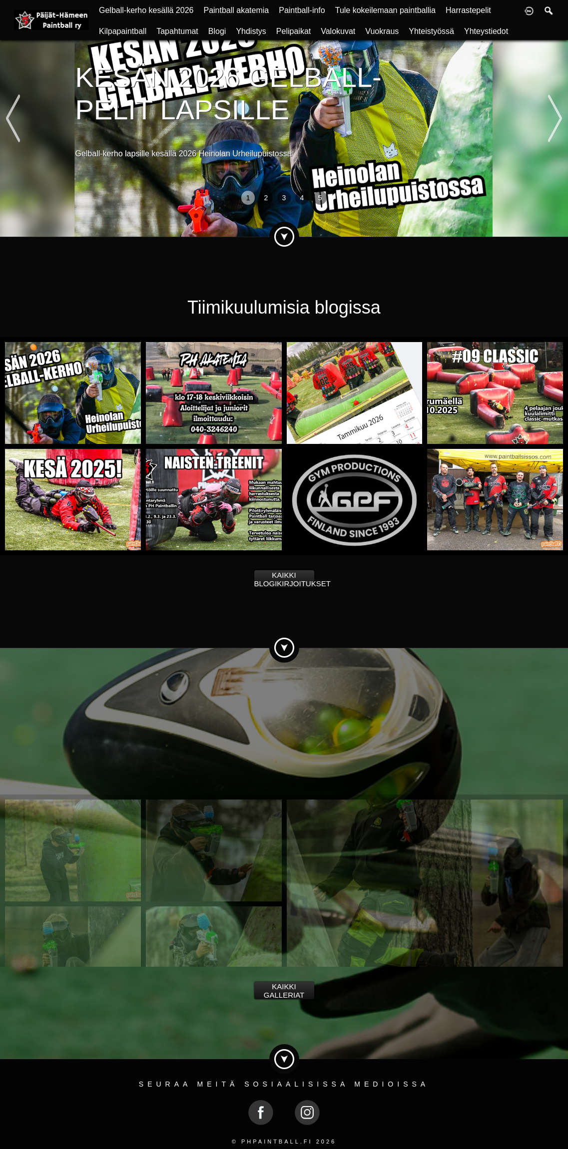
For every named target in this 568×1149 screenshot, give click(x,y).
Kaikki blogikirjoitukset (284, 579)
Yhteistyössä (431, 31)
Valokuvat (338, 31)
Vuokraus (382, 31)
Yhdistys (251, 31)
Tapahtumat (177, 31)
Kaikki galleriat (284, 990)
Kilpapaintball (122, 31)
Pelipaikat (293, 31)
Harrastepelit (468, 10)
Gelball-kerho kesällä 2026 (146, 10)
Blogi (217, 31)
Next (555, 97)
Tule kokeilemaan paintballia (385, 10)
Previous (12, 97)
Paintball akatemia (236, 10)
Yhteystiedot (486, 31)
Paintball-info (302, 10)
